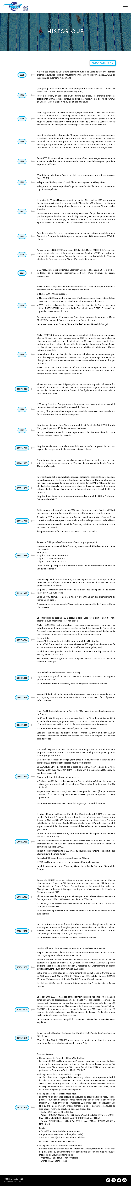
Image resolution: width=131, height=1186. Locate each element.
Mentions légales (10, 1181)
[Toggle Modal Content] (125, 6)
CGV (19, 1181)
